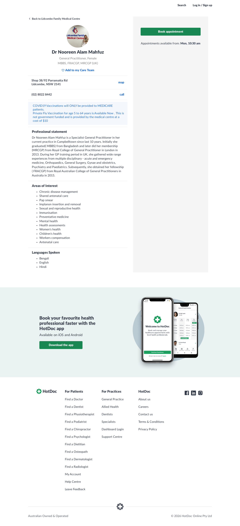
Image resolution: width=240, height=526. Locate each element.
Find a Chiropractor (78, 429)
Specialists (109, 421)
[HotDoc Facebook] (186, 393)
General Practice (113, 399)
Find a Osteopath (76, 451)
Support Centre (112, 436)
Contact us (145, 414)
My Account (73, 474)
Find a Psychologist (77, 436)
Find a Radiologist (76, 466)
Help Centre (73, 481)
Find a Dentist (74, 406)
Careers (143, 406)
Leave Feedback (75, 489)
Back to (54, 19)
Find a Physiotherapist (79, 414)
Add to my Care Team (78, 70)
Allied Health (110, 406)
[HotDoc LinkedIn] (193, 393)
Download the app (61, 345)
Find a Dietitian (75, 444)
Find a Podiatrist (76, 421)
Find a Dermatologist (78, 459)
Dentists (107, 414)
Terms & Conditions (151, 421)
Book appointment (170, 31)
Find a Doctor (74, 399)
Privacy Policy (147, 429)
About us (144, 399)
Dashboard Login (113, 429)
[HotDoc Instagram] (200, 393)
